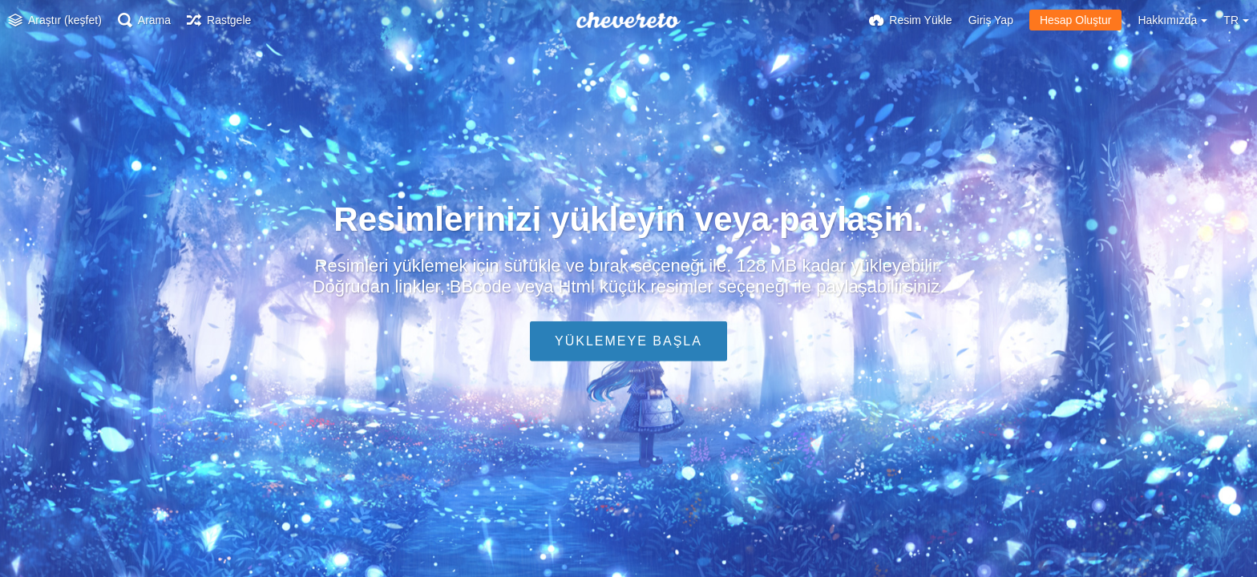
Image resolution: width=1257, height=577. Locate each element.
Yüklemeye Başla (628, 341)
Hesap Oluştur (1075, 20)
